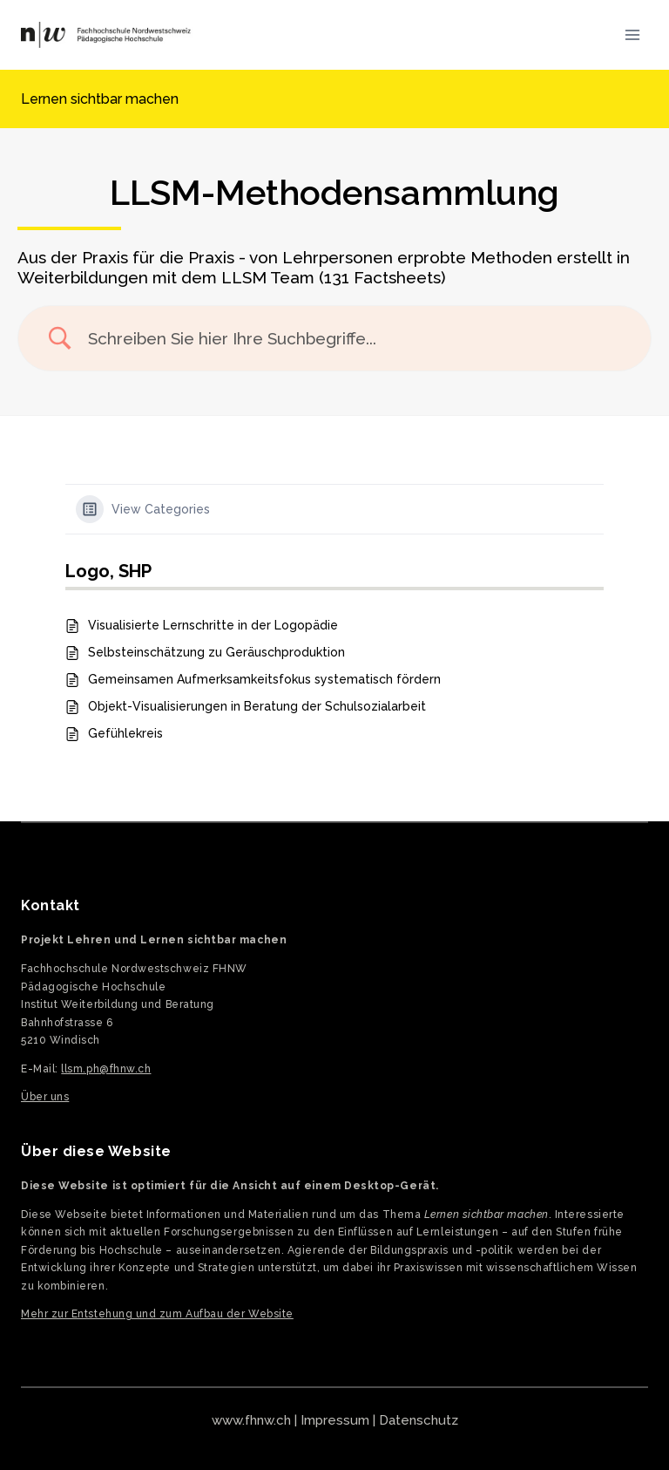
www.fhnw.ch (251, 1420)
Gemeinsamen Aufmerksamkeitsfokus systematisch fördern (264, 679)
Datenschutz (418, 1420)
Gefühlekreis (125, 733)
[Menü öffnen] (632, 34)
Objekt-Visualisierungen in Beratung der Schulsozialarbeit (257, 706)
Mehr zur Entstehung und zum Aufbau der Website (157, 1314)
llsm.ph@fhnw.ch (106, 1069)
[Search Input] (356, 338)
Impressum (335, 1420)
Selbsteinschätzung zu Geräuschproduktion (216, 652)
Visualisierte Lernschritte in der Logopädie (213, 625)
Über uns (45, 1097)
